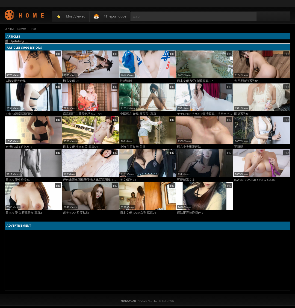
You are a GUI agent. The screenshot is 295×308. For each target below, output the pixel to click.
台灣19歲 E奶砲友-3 (19, 147)
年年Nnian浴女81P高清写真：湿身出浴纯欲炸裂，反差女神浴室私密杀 (205, 114)
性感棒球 (126, 81)
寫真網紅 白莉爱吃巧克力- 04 (82, 114)
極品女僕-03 (71, 81)
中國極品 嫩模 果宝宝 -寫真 (138, 114)
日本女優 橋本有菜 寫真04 (80, 147)
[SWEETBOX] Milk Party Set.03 (254, 180)
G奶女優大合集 (16, 81)
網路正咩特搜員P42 (190, 213)
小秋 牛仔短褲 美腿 (133, 147)
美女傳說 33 (128, 180)
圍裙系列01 (242, 114)
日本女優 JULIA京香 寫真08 (138, 213)
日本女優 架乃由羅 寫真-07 (195, 81)
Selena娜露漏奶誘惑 (19, 114)
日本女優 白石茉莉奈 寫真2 (24, 213)
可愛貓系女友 (186, 180)
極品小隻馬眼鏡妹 (189, 147)
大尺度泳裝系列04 (246, 81)
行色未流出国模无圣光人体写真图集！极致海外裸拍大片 (91, 180)
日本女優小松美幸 (18, 180)
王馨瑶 (238, 147)
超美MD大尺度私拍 (76, 213)
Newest (22, 28)
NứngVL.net (24, 15)
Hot (34, 28)
